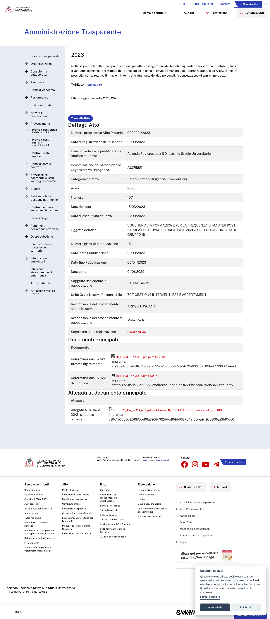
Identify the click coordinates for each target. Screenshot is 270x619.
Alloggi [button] (184, 23)
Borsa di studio (33, 488)
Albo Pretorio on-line (192, 506)
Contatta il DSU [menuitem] (250, 23)
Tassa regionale (33, 519)
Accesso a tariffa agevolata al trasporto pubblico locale (37, 537)
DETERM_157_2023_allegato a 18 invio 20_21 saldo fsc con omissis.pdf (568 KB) (173, 437)
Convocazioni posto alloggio (73, 516)
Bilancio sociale (109, 516)
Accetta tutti (215, 607)
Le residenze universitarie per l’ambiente (77, 525)
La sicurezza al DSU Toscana (111, 528)
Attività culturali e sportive (39, 509)
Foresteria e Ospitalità (75, 509)
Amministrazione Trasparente (79, 44)
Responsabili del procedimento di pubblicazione (109, 497)
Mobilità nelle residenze (76, 499)
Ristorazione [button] (213, 23)
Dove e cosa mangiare (151, 504)
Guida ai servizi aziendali (114, 544)
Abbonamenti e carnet (151, 517)
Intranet (224, 485)
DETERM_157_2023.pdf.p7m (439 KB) (143, 384)
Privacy (213, 4)
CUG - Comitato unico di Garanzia (113, 537)
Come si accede (147, 493)
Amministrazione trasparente (198, 499)
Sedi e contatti (191, 4)
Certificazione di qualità (114, 521)
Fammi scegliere (210, 597)
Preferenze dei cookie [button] (250, 615)
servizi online (232, 461)
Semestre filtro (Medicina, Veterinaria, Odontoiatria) (39, 561)
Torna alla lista (83, 136)
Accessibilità (187, 513)
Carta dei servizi (109, 511)
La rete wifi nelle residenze (78, 540)
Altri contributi (32, 504)
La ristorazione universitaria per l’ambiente (153, 511)
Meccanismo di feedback (195, 528)
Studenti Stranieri (34, 493)
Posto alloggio (70, 488)
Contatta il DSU (193, 485)
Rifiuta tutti (246, 607)
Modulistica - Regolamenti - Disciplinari (77, 533)
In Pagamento (32, 554)
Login (182, 542)
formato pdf (98, 102)
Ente (171, 4)
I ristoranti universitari (150, 488)
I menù (142, 499)
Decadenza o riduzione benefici (37, 526)
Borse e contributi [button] (150, 23)
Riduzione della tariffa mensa (37, 547)
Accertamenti (32, 514)
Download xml (140, 359)
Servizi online (242, 4)
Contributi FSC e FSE (36, 499)
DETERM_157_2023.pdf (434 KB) (139, 403)
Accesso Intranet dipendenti (197, 535)
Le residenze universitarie (77, 493)
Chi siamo (105, 488)
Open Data (185, 520)
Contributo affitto (72, 504)
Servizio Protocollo (111, 506)
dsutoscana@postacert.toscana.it (155, 462)
